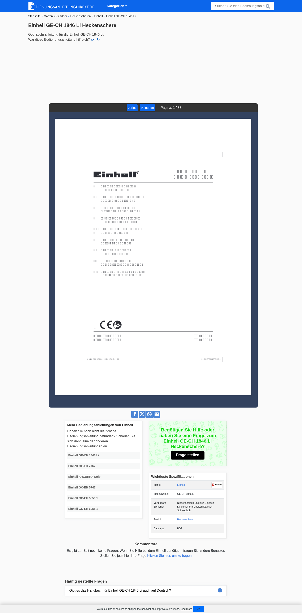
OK (198, 609)
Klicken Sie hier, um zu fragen (169, 555)
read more (186, 609)
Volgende (147, 107)
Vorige (132, 107)
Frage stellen (187, 455)
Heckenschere (185, 519)
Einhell (181, 484)
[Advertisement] (151, 72)
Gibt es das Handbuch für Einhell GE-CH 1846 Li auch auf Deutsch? (120, 590)
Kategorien (115, 6)
